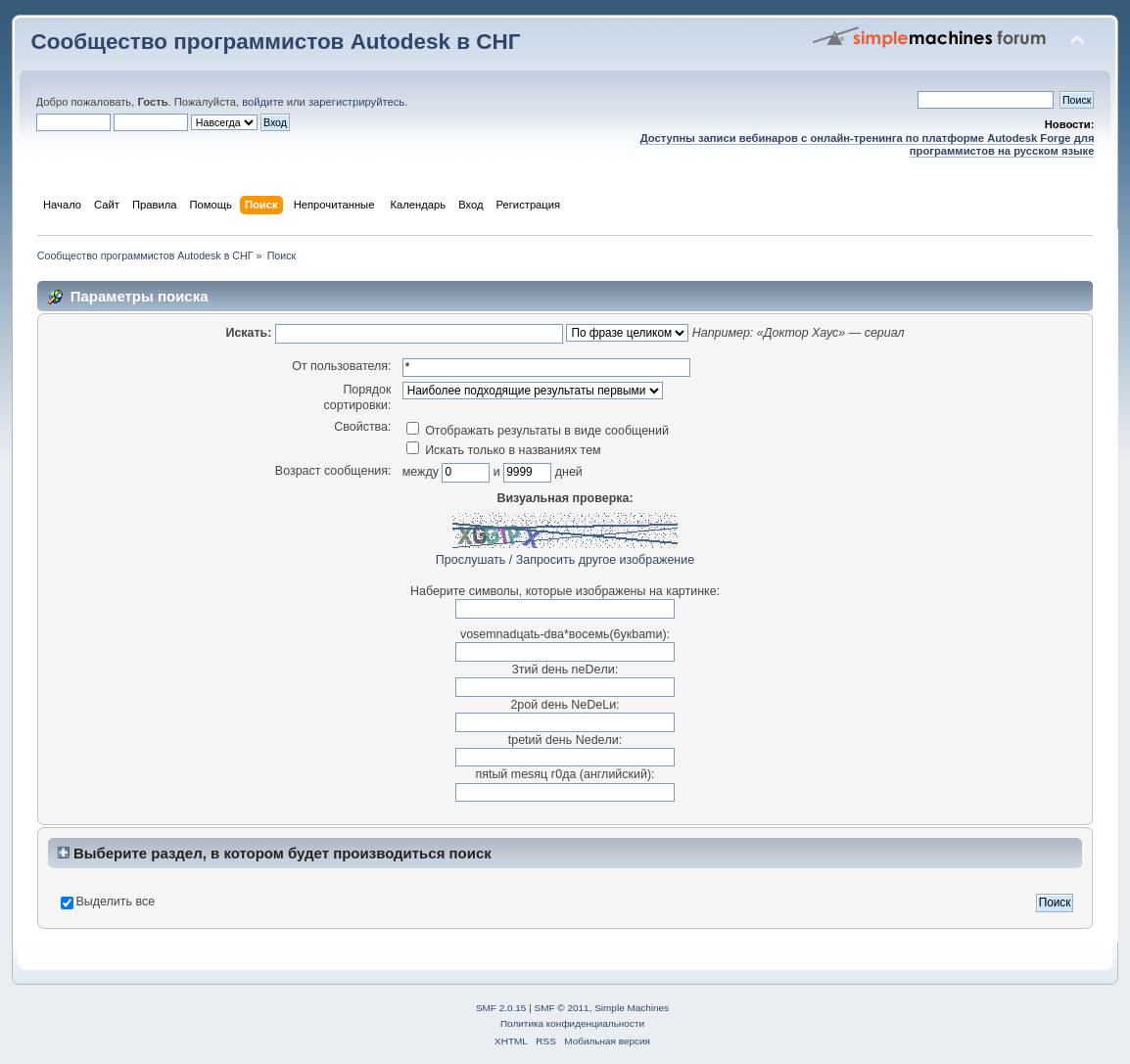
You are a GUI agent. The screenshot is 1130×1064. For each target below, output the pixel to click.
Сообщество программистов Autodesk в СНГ (276, 41)
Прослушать (470, 560)
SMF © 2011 (562, 1007)
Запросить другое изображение (605, 560)
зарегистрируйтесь (356, 102)
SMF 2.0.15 (501, 1007)
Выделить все (116, 901)
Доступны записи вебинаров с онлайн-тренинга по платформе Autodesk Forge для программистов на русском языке (867, 144)
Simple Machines (631, 1007)
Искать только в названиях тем (503, 450)
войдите (262, 102)
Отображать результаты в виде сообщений (537, 431)
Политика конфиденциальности (572, 1023)
